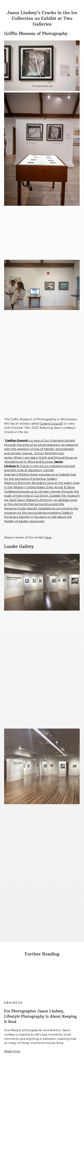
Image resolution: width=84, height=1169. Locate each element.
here (48, 537)
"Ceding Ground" (51, 423)
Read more (12, 1051)
